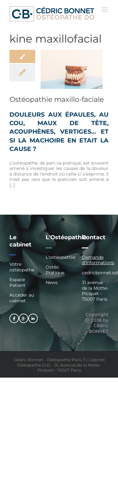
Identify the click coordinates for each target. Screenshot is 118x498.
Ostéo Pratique (55, 269)
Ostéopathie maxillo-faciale (56, 99)
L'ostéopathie (59, 257)
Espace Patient (17, 282)
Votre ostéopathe (21, 267)
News (52, 282)
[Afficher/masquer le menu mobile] (105, 9)
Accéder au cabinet (21, 298)
